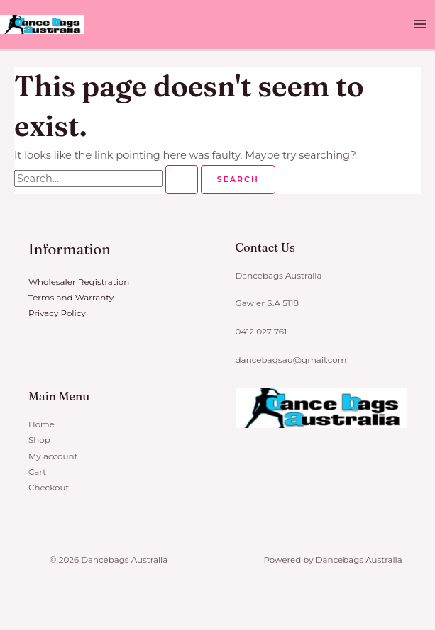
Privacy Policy (57, 313)
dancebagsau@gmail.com (291, 360)
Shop (39, 440)
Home (41, 424)
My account (52, 456)
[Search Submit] (181, 179)
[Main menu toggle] (420, 25)
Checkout (48, 487)
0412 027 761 (261, 332)
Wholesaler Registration (78, 282)
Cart (37, 471)
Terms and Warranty (71, 298)
